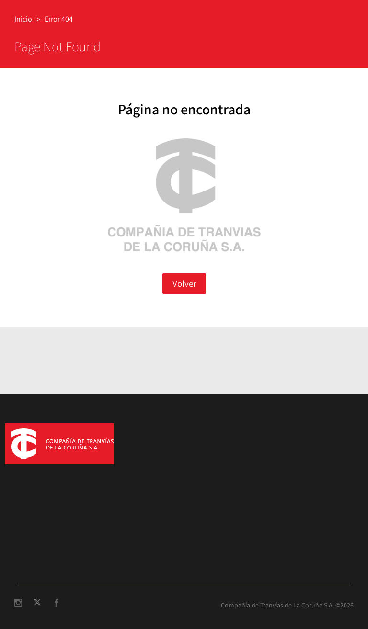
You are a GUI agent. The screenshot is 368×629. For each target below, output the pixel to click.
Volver (184, 283)
